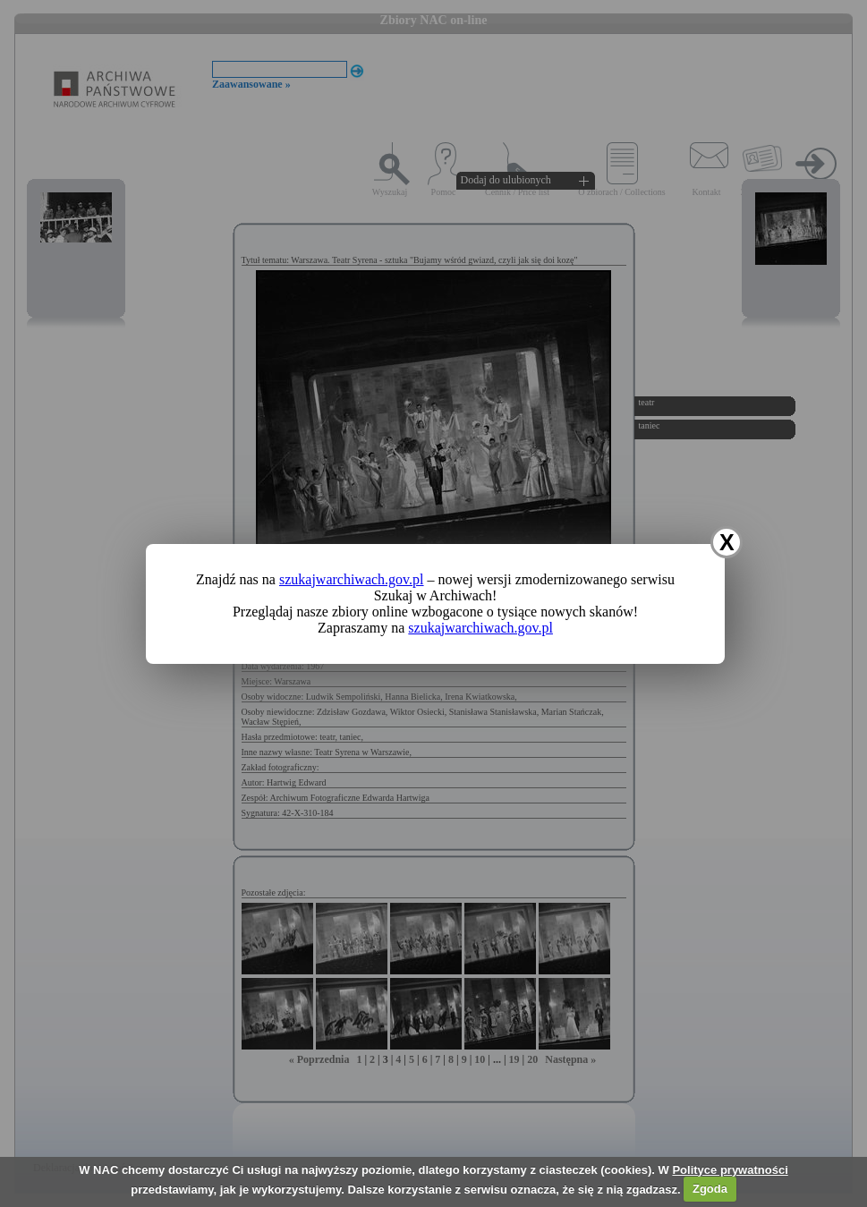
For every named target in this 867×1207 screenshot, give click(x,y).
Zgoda (710, 1188)
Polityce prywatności (729, 1170)
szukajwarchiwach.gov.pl (351, 579)
